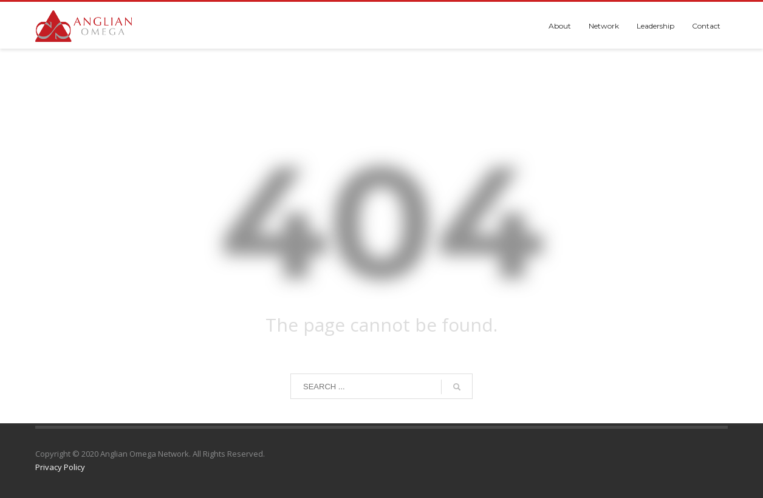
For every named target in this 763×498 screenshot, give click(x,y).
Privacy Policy (60, 467)
